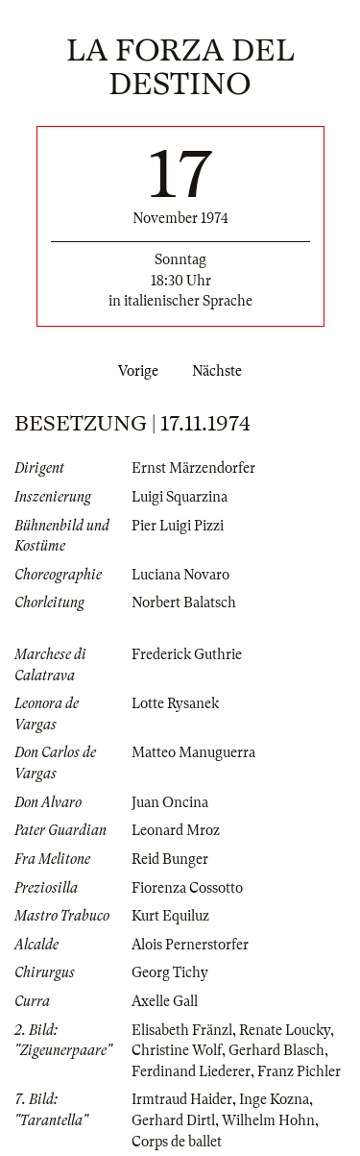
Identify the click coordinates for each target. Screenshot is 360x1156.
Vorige (134, 371)
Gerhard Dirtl (173, 1120)
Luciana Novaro (180, 574)
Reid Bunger (170, 859)
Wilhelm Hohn (268, 1120)
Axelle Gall (165, 1001)
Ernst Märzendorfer (193, 468)
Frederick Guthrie (187, 654)
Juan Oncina (170, 802)
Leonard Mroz (176, 830)
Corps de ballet (177, 1141)
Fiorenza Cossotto (187, 888)
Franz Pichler (299, 1071)
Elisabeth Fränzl (182, 1030)
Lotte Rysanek (175, 703)
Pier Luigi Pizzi (178, 525)
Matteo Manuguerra (193, 752)
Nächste (221, 371)
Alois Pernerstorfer (190, 944)
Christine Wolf (177, 1050)
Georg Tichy (170, 972)
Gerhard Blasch (276, 1050)
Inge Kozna (274, 1099)
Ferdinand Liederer (191, 1071)
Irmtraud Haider (182, 1099)
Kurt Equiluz (170, 915)
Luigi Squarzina (180, 496)
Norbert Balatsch (184, 602)
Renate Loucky (284, 1030)
